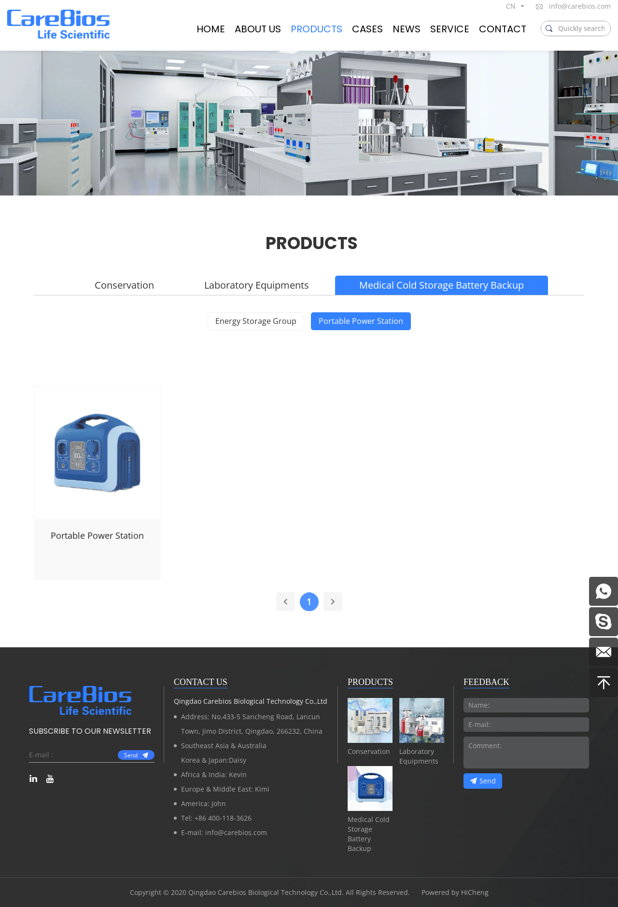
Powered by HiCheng (455, 892)
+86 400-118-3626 (223, 818)
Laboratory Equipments (256, 285)
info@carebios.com (580, 6)
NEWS (407, 29)
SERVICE (449, 29)
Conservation (124, 285)
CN (511, 6)
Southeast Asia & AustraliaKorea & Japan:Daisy (224, 753)
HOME (211, 29)
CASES (367, 29)
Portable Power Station (361, 321)
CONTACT (502, 29)
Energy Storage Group (255, 321)
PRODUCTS (316, 29)
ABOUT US (258, 29)
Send (131, 755)
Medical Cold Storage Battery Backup (441, 285)
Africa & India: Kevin (214, 774)
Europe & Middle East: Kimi (225, 789)
